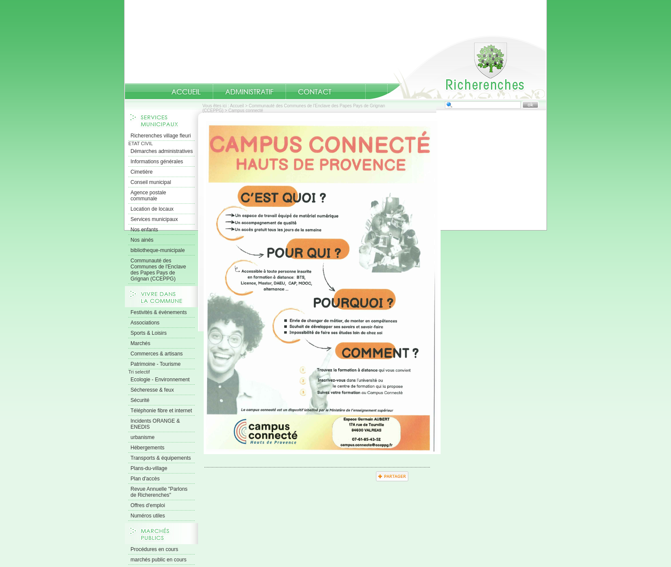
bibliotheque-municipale (157, 250)
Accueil (458, 67)
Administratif (249, 92)
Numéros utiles (147, 516)
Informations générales (156, 162)
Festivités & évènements (158, 312)
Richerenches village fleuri (160, 136)
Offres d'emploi (147, 505)
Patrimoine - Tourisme (155, 364)
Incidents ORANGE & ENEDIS (155, 424)
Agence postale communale (148, 196)
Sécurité (139, 400)
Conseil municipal (150, 182)
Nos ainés (141, 240)
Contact (315, 92)
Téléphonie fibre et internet (161, 411)
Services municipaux (154, 219)
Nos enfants (144, 230)
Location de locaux (152, 209)
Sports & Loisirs (148, 333)
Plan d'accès (145, 479)
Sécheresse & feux (152, 390)
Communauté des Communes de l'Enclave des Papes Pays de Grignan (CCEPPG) (158, 270)
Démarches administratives (161, 151)
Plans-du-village (148, 468)
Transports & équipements (160, 458)
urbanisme (142, 437)
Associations (144, 323)
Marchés (140, 343)
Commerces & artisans (156, 354)
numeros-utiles (354, 92)
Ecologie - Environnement (159, 380)
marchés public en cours (158, 560)
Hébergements (147, 448)
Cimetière (141, 172)
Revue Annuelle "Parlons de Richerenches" (158, 492)
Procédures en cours (154, 549)
